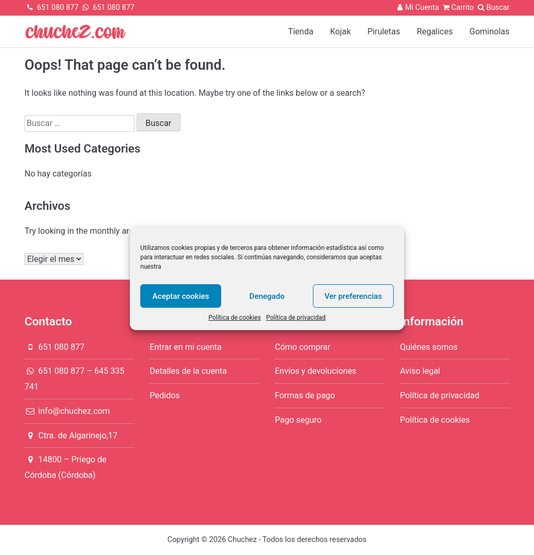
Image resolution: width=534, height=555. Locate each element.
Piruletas (384, 31)
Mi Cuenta (417, 7)
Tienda (300, 31)
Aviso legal (420, 371)
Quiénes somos (429, 347)
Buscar (497, 7)
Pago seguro (298, 420)
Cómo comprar (302, 347)
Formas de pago (305, 395)
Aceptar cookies (180, 296)
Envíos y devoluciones (315, 371)
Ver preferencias (353, 296)
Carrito (457, 7)
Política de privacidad (295, 317)
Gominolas (489, 31)
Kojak (340, 31)
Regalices (435, 31)
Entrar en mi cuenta (186, 347)
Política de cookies (235, 317)
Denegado (267, 296)
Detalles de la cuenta (188, 371)
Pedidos (165, 395)
